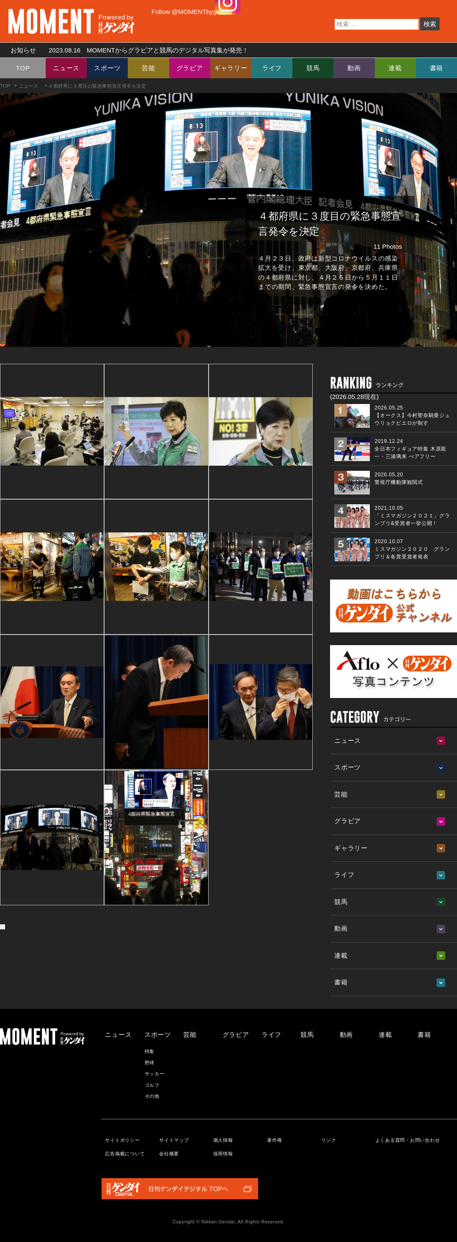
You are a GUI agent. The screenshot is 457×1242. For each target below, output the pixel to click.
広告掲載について (125, 1153)
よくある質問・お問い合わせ (407, 1140)
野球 (150, 1062)
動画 (354, 67)
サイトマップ (174, 1140)
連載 (395, 67)
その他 (152, 1096)
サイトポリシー (122, 1140)
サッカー (155, 1073)
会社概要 (169, 1153)
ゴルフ (152, 1085)
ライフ (272, 67)
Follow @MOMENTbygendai (191, 11)
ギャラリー (231, 67)
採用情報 (223, 1153)
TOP (23, 67)
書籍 (436, 67)
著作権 (274, 1140)
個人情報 (223, 1140)
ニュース (66, 67)
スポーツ (107, 67)
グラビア (189, 67)
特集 (150, 1051)
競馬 (313, 67)
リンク (328, 1140)
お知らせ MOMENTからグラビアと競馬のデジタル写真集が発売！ (126, 50)
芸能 (148, 67)
